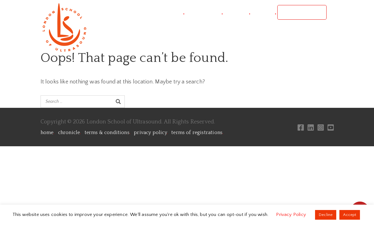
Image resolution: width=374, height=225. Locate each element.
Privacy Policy (291, 214)
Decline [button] (326, 214)
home (48, 132)
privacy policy (151, 132)
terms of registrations (197, 132)
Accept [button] (349, 214)
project (172, 12)
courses (237, 12)
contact (263, 12)
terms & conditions (107, 132)
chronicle (69, 132)
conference (204, 12)
